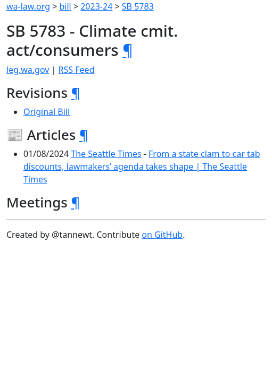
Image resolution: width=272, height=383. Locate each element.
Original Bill (46, 112)
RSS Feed (77, 70)
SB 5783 (138, 6)
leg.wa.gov (27, 70)
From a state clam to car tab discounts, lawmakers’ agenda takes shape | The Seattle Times (141, 166)
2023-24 (96, 6)
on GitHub (162, 234)
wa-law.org (28, 6)
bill (65, 6)
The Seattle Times (106, 154)
